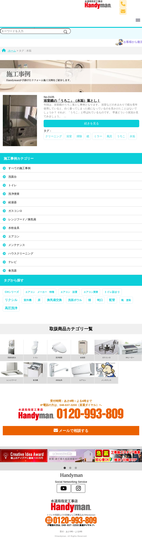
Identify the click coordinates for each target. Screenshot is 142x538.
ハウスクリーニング (20, 253)
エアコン (13, 236)
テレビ (12, 262)
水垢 (132, 136)
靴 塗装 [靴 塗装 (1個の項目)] (126, 300)
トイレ (12, 185)
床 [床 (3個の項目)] (39, 300)
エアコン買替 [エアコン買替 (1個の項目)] (91, 292)
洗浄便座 (13, 193)
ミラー (98, 136)
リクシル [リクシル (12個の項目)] (11, 300)
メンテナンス (16, 244)
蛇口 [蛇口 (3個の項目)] (100, 300)
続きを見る (91, 123)
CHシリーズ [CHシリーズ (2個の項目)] (12, 291)
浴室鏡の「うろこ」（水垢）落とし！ (72, 101)
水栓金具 (13, 227)
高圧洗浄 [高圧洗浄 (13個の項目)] (11, 308)
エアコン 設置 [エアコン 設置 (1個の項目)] (68, 292)
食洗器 (12, 270)
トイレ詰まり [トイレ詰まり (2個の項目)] (112, 291)
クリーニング (53, 136)
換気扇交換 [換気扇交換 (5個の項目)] (54, 300)
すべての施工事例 (19, 168)
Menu (111, 18)
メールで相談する (71, 430)
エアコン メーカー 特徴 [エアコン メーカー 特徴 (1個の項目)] (39, 292)
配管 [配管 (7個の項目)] (112, 300)
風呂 (109, 136)
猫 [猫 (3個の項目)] (89, 300)
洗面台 (12, 176)
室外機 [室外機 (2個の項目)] (27, 300)
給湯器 (12, 202)
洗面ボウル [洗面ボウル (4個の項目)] (75, 300)
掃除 (79, 136)
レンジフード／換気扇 (22, 219)
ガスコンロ (15, 210)
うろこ (121, 136)
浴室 (69, 136)
